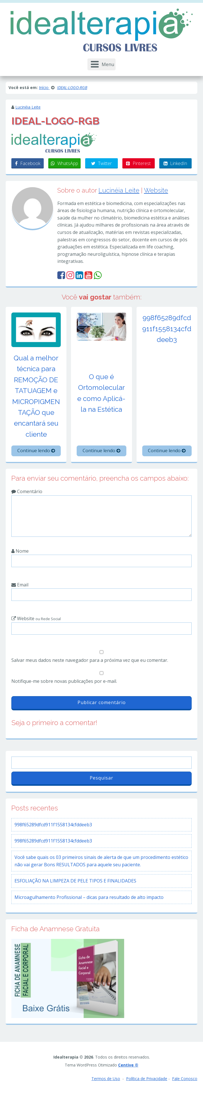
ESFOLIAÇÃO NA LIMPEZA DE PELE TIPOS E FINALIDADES (75, 881)
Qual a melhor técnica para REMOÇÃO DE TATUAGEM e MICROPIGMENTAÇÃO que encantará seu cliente (36, 396)
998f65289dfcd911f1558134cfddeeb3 (166, 329)
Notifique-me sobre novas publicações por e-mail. (64, 681)
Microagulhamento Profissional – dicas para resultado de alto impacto (89, 897)
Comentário (26, 491)
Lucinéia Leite (28, 107)
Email (19, 585)
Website (156, 190)
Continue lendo (36, 450)
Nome (20, 551)
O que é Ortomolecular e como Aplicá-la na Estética (101, 393)
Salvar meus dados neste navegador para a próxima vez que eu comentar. (89, 660)
